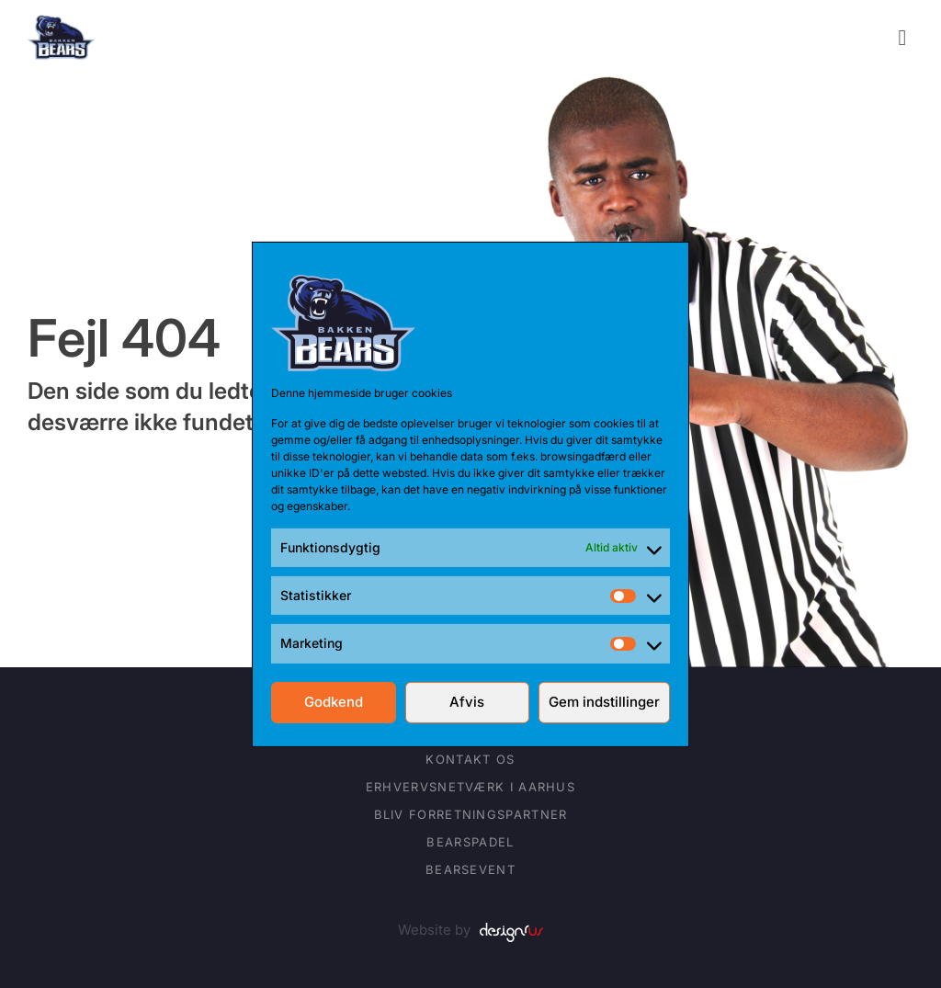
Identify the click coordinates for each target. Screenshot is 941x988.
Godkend (333, 701)
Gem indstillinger (604, 701)
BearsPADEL (470, 842)
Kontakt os (470, 759)
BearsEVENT (470, 869)
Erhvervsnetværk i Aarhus (470, 786)
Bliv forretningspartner (471, 814)
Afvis (466, 701)
